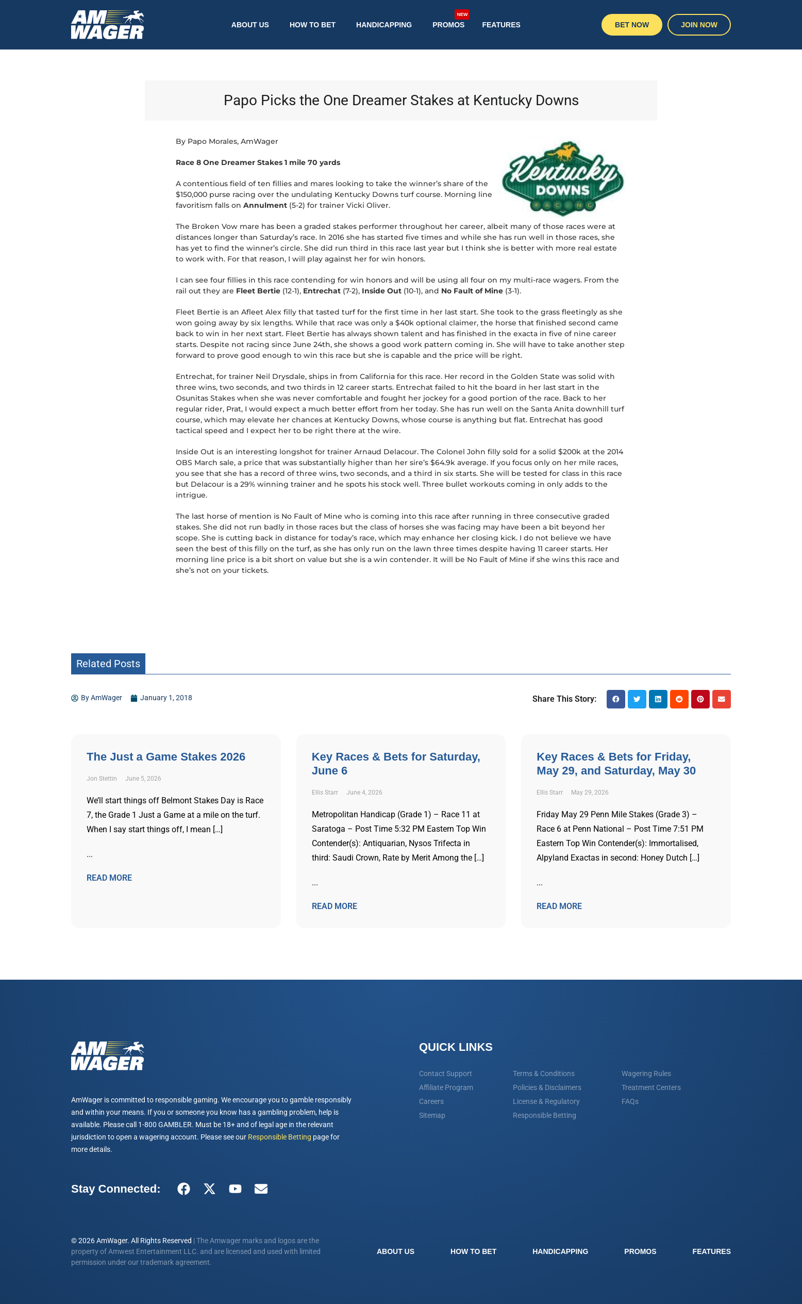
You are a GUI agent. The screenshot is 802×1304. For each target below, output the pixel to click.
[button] (616, 699)
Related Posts (108, 663)
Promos (451, 20)
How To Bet (313, 25)
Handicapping (384, 25)
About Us (250, 25)
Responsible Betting (279, 1137)
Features (501, 25)
